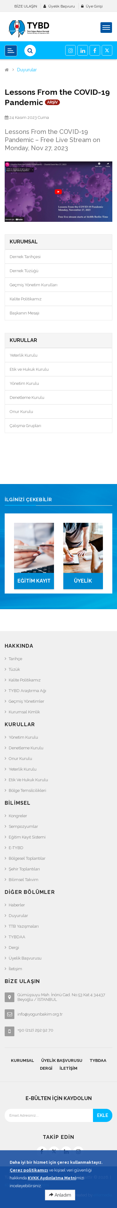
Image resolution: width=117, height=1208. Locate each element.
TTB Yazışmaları (24, 926)
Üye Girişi (94, 6)
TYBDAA (17, 937)
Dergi (14, 947)
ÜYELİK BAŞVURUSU (83, 583)
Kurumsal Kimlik (24, 712)
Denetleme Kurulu (27, 397)
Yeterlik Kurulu (23, 355)
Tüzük (14, 669)
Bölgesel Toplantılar (27, 858)
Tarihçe (15, 658)
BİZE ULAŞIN (25, 6)
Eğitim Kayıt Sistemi (27, 837)
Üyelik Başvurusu (25, 958)
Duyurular (27, 70)
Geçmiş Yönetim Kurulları (33, 285)
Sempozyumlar (23, 826)
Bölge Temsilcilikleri (27, 790)
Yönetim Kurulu (24, 383)
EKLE (102, 1115)
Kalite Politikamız (25, 299)
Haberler (17, 905)
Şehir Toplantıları (24, 869)
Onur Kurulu (21, 411)
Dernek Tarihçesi (25, 256)
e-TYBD (16, 847)
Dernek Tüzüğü (24, 270)
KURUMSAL (22, 1060)
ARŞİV (52, 102)
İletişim (15, 968)
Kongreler (18, 815)
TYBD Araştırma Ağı (27, 690)
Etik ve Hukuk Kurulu (29, 369)
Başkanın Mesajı (24, 313)
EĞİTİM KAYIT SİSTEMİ (34, 583)
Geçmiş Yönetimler (26, 701)
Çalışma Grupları (25, 425)
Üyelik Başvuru (61, 6)
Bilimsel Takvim (23, 879)
